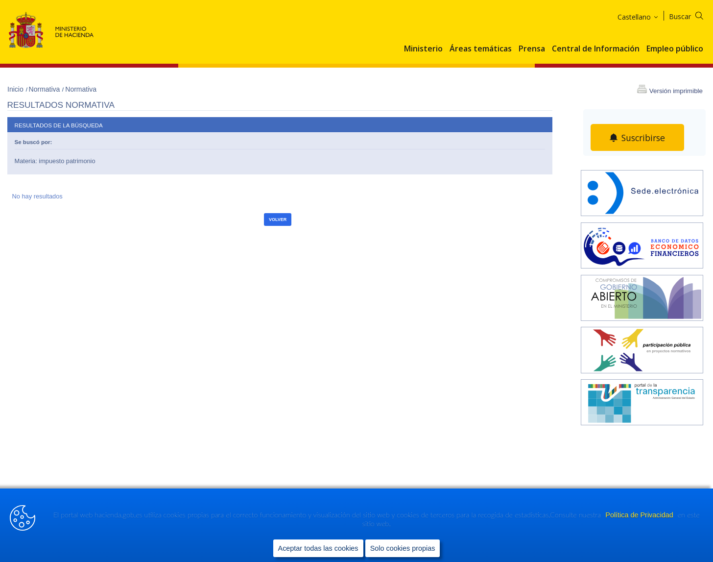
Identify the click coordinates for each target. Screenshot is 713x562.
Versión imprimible (676, 91)
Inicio (16, 89)
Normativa (45, 89)
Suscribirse (643, 138)
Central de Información (596, 49)
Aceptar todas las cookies (318, 548)
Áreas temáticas (481, 49)
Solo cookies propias (402, 548)
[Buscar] (692, 15)
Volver (277, 219)
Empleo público (674, 49)
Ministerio (423, 49)
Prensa (532, 49)
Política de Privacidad (640, 515)
